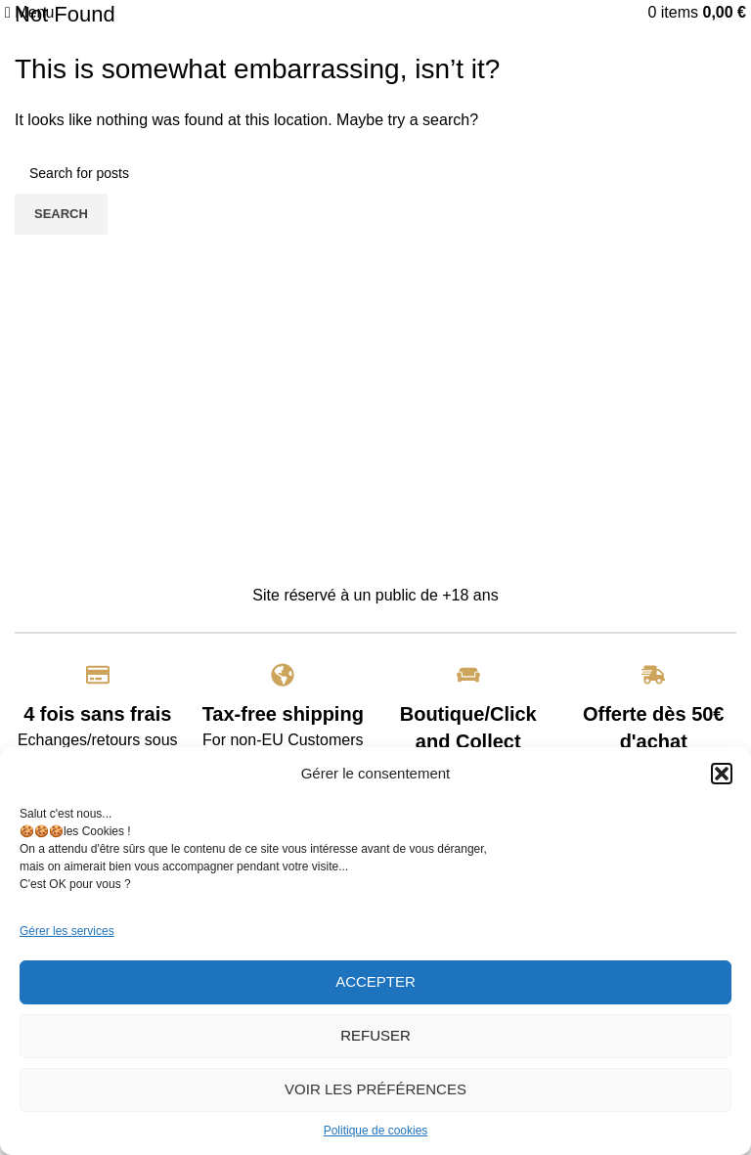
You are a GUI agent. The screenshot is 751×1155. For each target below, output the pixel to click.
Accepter (375, 981)
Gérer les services (67, 931)
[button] (721, 773)
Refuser (375, 1035)
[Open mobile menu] (29, 12)
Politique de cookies (376, 1130)
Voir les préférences (375, 1089)
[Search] (375, 173)
